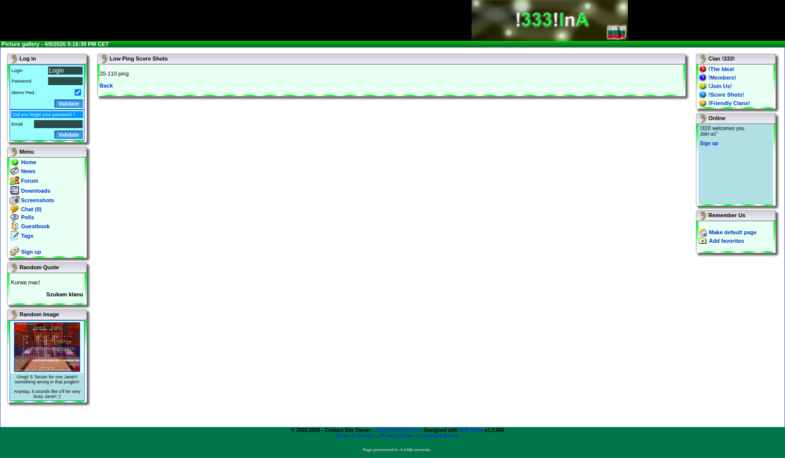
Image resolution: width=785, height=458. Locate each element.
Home (29, 162)
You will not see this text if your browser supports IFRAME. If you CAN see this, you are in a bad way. (735, 164)
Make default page (732, 232)
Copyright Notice (439, 435)
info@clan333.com (397, 430)
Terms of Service (355, 435)
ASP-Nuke (471, 430)
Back (106, 86)
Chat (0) (31, 209)
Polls (27, 217)
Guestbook (35, 226)
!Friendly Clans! (729, 103)
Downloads (36, 191)
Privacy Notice (396, 435)
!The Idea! (721, 69)
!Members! (722, 78)
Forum (29, 181)
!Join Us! (720, 86)
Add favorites (726, 241)
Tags (27, 236)
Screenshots (37, 200)
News (28, 171)
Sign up (31, 252)
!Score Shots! (726, 95)
